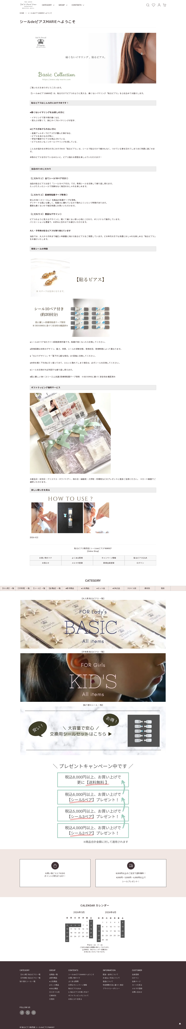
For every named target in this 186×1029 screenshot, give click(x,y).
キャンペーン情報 (109, 558)
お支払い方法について (111, 978)
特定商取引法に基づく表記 (113, 984)
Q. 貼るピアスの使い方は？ (78, 991)
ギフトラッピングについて (78, 994)
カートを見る (137, 984)
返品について (108, 981)
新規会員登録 (108, 563)
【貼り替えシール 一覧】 (93, 705)
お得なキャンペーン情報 (77, 984)
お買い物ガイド (45, 558)
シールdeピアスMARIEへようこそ (81, 975)
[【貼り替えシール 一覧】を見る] (93, 731)
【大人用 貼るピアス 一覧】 (93, 599)
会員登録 (135, 975)
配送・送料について (110, 975)
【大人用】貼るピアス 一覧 (30, 975)
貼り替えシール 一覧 (28, 981)
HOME (22, 13)
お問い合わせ (137, 991)
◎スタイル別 (54, 991)
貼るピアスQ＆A (140, 558)
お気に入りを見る (75, 997)
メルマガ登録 (77, 563)
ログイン (140, 563)
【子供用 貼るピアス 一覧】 (93, 652)
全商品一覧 (53, 975)
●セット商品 (54, 984)
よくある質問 (77, 558)
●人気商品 (53, 981)
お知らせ (45, 563)
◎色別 (51, 997)
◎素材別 (52, 994)
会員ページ (136, 981)
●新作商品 (53, 978)
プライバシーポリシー (111, 987)
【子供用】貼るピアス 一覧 (30, 978)
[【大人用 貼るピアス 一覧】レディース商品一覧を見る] (93, 624)
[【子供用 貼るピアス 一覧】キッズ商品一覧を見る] (93, 677)
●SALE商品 (53, 987)
